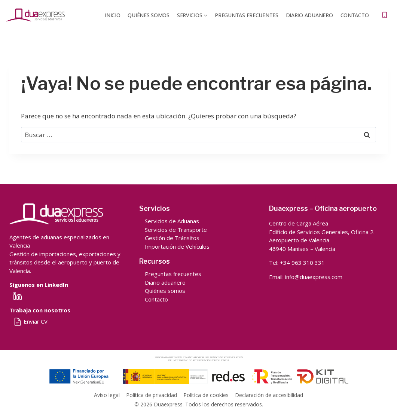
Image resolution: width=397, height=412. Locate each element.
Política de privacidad (151, 395)
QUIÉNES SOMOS (148, 15)
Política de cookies (206, 395)
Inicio (112, 15)
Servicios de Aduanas (172, 221)
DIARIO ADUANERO (309, 15)
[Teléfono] (384, 15)
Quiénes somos (165, 290)
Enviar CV (30, 321)
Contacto (354, 15)
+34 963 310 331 (302, 262)
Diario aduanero (165, 282)
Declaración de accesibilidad (269, 395)
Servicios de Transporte (176, 229)
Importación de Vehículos (177, 246)
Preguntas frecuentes (246, 15)
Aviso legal (107, 395)
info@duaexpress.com (313, 277)
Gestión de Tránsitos (172, 238)
